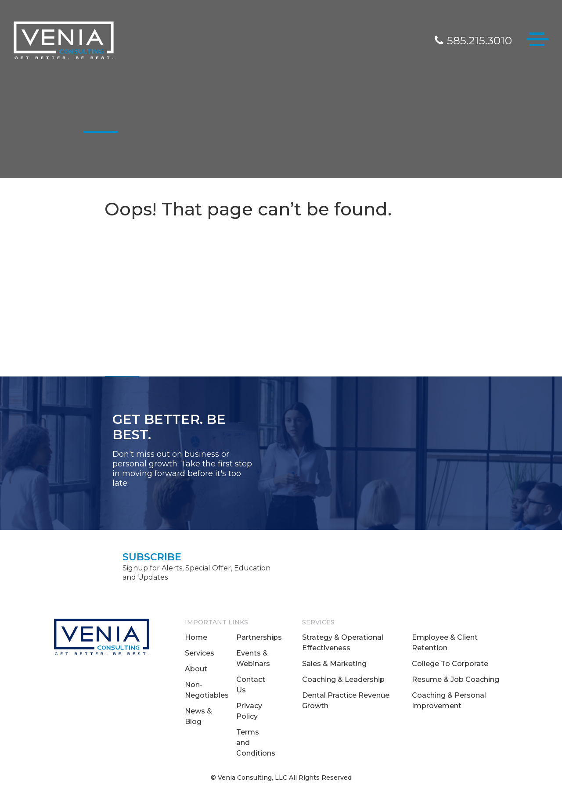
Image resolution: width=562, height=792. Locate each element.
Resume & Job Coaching (455, 679)
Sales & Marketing (334, 663)
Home (196, 637)
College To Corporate (450, 663)
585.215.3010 (473, 40)
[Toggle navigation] (537, 41)
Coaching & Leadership (343, 679)
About (196, 669)
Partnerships (259, 637)
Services (199, 653)
